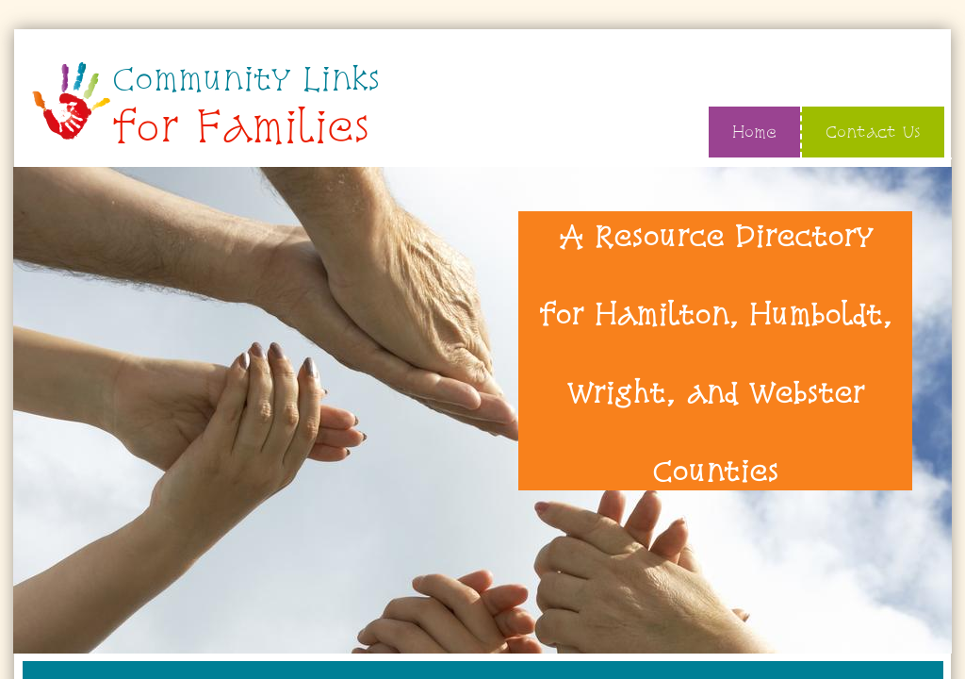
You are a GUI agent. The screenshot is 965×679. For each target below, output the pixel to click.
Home (754, 131)
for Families (240, 126)
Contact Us (873, 131)
